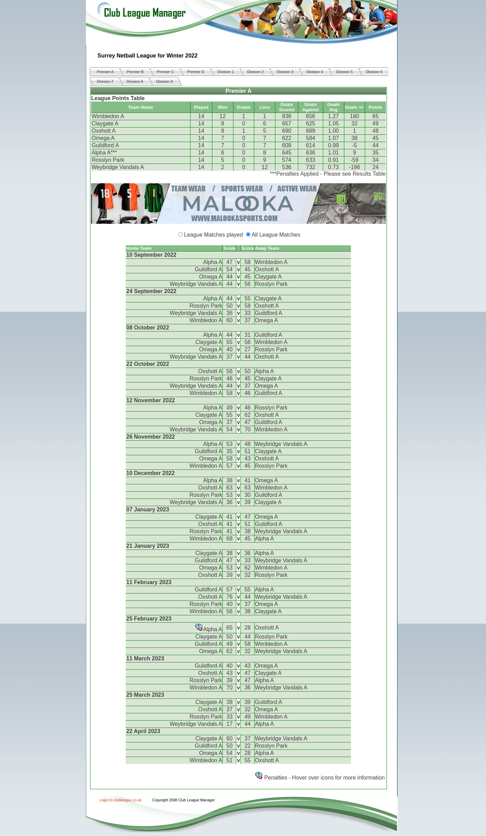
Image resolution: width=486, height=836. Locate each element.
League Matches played (213, 235)
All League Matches (275, 235)
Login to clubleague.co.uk (121, 800)
